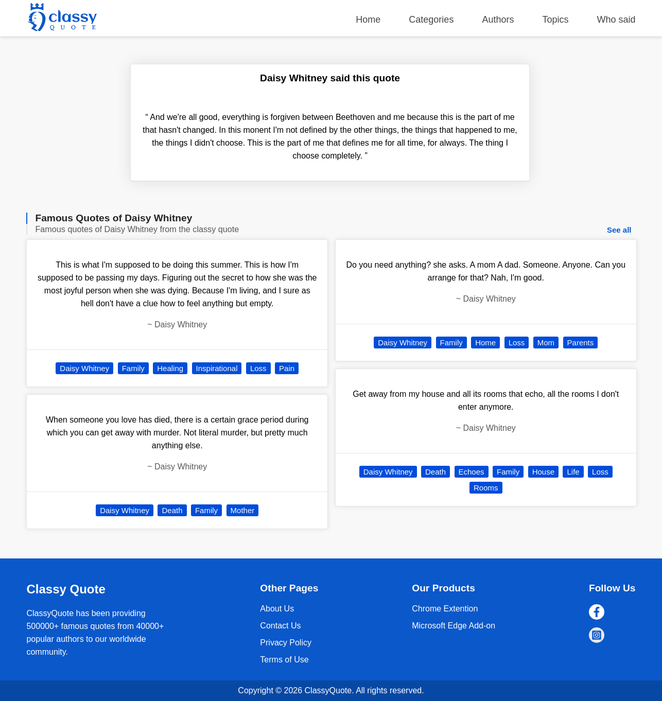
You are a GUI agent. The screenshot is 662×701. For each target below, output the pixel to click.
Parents (580, 342)
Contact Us (280, 625)
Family (133, 368)
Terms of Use (284, 659)
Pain (286, 368)
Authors (498, 19)
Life (573, 471)
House (543, 471)
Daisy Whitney (84, 368)
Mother (243, 510)
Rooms (486, 487)
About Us (277, 608)
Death (172, 510)
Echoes (471, 471)
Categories (431, 19)
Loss (258, 368)
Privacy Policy (285, 642)
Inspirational (217, 368)
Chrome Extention (445, 608)
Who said (616, 19)
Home (368, 19)
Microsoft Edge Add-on (453, 625)
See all (619, 229)
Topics (555, 19)
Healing (170, 368)
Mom (545, 342)
